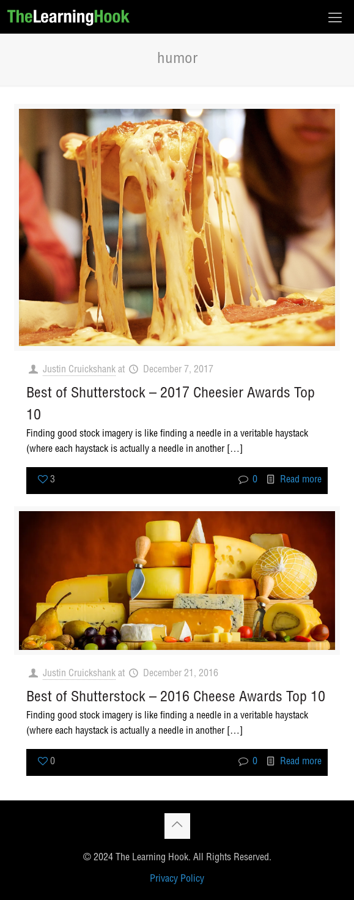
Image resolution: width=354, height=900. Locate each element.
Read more (301, 480)
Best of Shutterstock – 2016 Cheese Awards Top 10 (175, 698)
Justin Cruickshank (79, 370)
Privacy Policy (177, 880)
